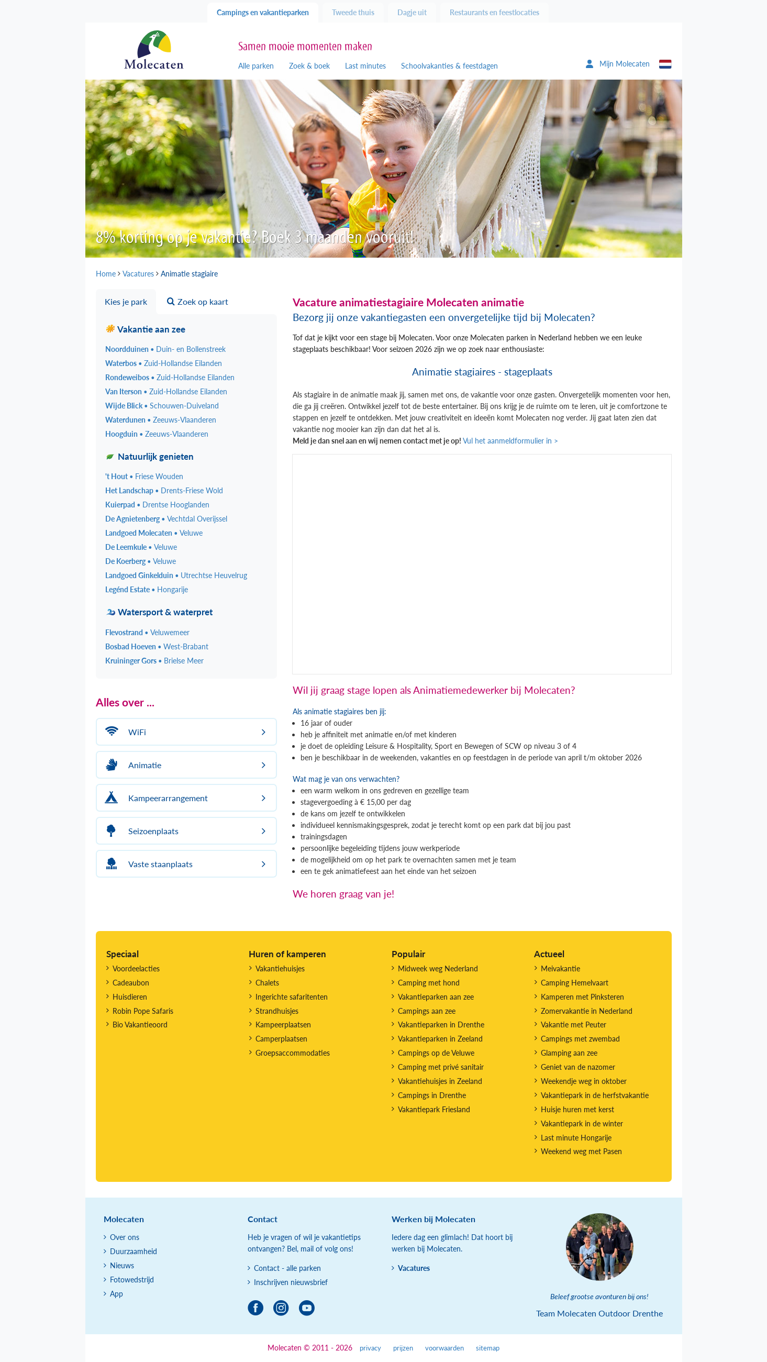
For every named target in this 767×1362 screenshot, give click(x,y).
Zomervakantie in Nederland (586, 1010)
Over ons (124, 1237)
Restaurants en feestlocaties (494, 12)
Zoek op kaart (197, 301)
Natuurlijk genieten (149, 456)
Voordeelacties (136, 968)
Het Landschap (164, 490)
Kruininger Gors (154, 660)
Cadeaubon (131, 982)
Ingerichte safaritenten (291, 996)
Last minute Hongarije (576, 1137)
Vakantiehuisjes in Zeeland (440, 1081)
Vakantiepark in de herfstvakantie (595, 1095)
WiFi (124, 731)
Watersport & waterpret (159, 611)
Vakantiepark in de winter (582, 1123)
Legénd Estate (146, 589)
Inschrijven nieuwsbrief (291, 1282)
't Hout (144, 476)
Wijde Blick (162, 405)
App (116, 1293)
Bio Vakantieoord (140, 1024)
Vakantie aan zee (145, 329)
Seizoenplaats (140, 830)
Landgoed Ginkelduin (176, 575)
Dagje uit (412, 12)
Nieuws (122, 1265)
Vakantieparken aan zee (436, 996)
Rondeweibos (170, 377)
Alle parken (256, 65)
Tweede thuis (353, 12)
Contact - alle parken (287, 1268)
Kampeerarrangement (155, 797)
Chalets (267, 982)
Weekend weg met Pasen (581, 1151)
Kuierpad (157, 504)
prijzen (403, 1348)
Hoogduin (156, 433)
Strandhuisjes (276, 1010)
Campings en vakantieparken (263, 12)
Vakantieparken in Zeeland (440, 1038)
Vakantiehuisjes (280, 968)
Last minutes (365, 65)
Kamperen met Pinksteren (582, 996)
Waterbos (163, 363)
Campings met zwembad (580, 1038)
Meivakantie (560, 968)
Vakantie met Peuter (573, 1024)
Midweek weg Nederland (438, 968)
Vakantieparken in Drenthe (441, 1024)
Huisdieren (130, 996)
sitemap (487, 1348)
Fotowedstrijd (132, 1279)
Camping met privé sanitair (441, 1066)
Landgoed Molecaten (154, 532)
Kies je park (126, 301)
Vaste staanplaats (147, 863)
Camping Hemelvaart (574, 982)
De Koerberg (140, 561)
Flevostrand (147, 632)
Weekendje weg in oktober (584, 1081)
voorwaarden (444, 1348)
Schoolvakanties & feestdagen (449, 65)
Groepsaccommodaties (292, 1052)
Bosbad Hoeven (156, 646)
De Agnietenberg (166, 518)
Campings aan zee (426, 1010)
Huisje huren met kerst (577, 1109)
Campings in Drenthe (432, 1095)
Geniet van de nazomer (578, 1066)
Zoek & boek (309, 65)
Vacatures (414, 1268)
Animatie (131, 764)
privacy (370, 1348)
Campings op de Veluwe (436, 1052)
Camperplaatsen (281, 1038)
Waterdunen (160, 419)
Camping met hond (429, 982)
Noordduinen (165, 349)
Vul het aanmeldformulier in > (510, 440)
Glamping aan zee (569, 1052)
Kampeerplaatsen (283, 1024)
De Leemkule (141, 546)
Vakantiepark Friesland (434, 1109)
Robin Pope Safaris (143, 1010)
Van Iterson (166, 391)
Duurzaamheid (133, 1251)
